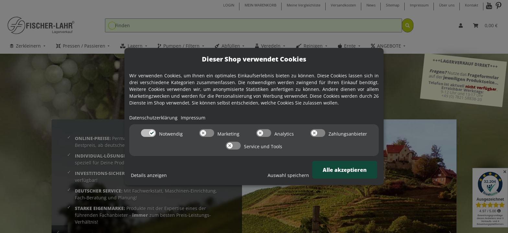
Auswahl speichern (288, 175)
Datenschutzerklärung (153, 118)
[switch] (148, 133)
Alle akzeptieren (345, 169)
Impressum (193, 118)
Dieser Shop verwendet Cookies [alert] (254, 59)
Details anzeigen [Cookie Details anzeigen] (149, 175)
